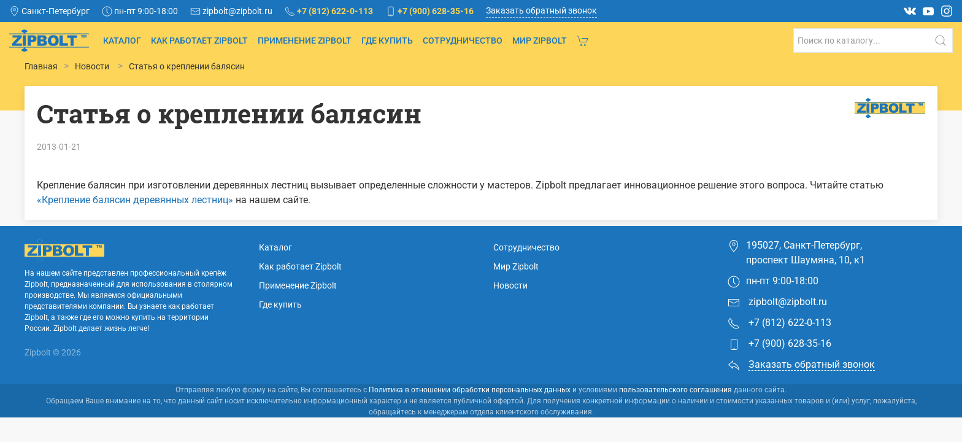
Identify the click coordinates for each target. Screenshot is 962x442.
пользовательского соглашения (675, 414)
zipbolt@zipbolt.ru (777, 326)
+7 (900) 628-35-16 (779, 368)
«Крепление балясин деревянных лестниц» (135, 200)
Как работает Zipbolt (199, 40)
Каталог (122, 40)
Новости (510, 310)
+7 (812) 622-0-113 (779, 347)
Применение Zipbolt (305, 40)
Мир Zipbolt (539, 40)
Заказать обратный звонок (541, 10)
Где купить (387, 40)
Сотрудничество (462, 40)
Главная (41, 66)
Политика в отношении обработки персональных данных (470, 414)
